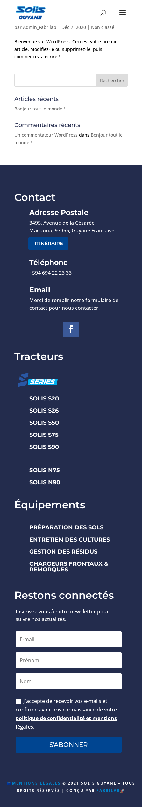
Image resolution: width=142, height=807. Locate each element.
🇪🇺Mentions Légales (34, 783)
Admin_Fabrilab (39, 27)
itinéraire (49, 243)
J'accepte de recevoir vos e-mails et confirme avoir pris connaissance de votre (66, 714)
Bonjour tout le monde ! (39, 109)
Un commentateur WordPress (46, 135)
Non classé (102, 27)
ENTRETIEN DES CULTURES (69, 539)
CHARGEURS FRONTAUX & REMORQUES (68, 566)
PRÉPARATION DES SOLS (66, 527)
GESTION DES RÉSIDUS (63, 551)
